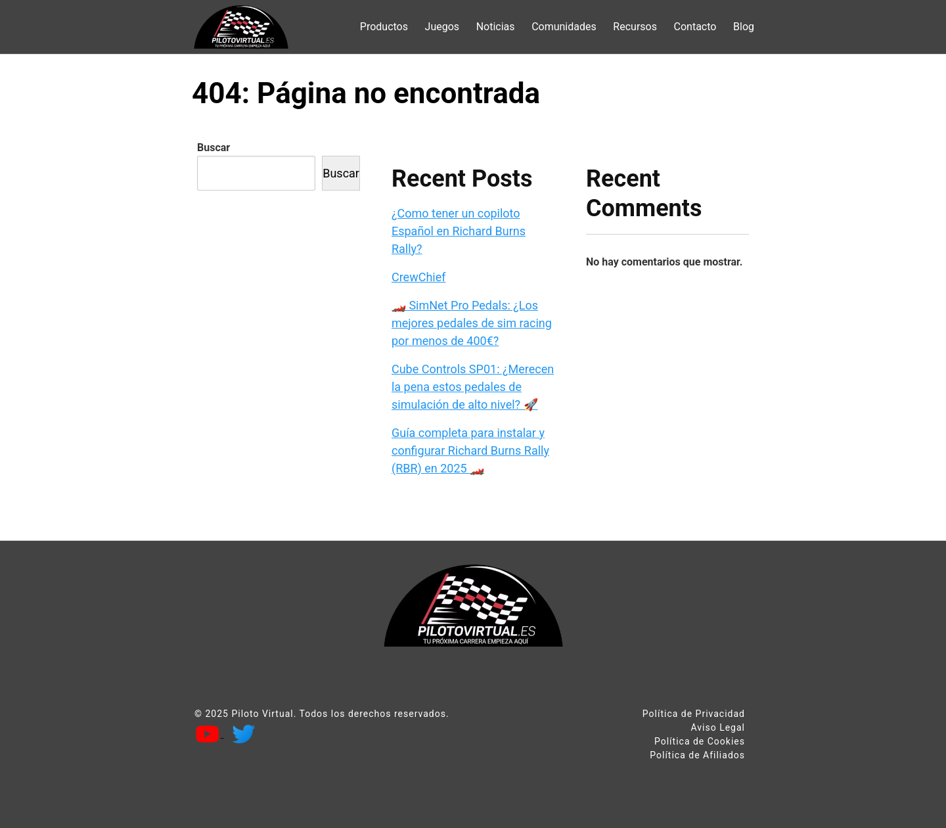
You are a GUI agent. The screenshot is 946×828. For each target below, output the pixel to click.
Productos (384, 26)
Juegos (442, 26)
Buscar (213, 147)
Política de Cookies (699, 741)
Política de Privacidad (693, 713)
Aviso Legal (717, 727)
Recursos (635, 26)
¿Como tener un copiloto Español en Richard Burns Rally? (459, 231)
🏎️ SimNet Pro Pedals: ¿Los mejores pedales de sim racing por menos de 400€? (472, 323)
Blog (743, 26)
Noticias (495, 26)
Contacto (695, 26)
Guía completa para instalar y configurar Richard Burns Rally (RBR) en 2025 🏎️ (470, 450)
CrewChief (419, 277)
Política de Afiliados (697, 755)
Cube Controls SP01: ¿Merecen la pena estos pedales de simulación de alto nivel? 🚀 (473, 386)
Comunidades (564, 26)
